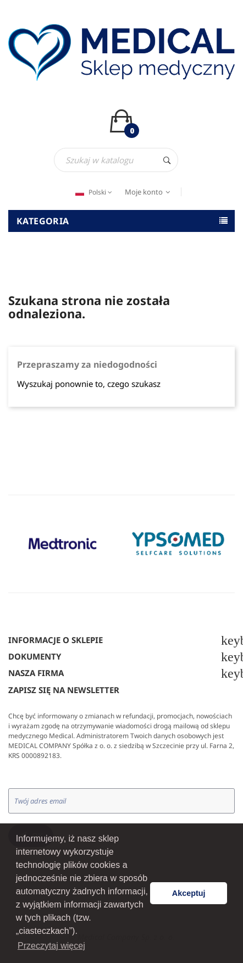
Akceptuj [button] (189, 893)
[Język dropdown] (92, 192)
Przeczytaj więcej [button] (51, 945)
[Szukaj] (116, 159)
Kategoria (42, 221)
